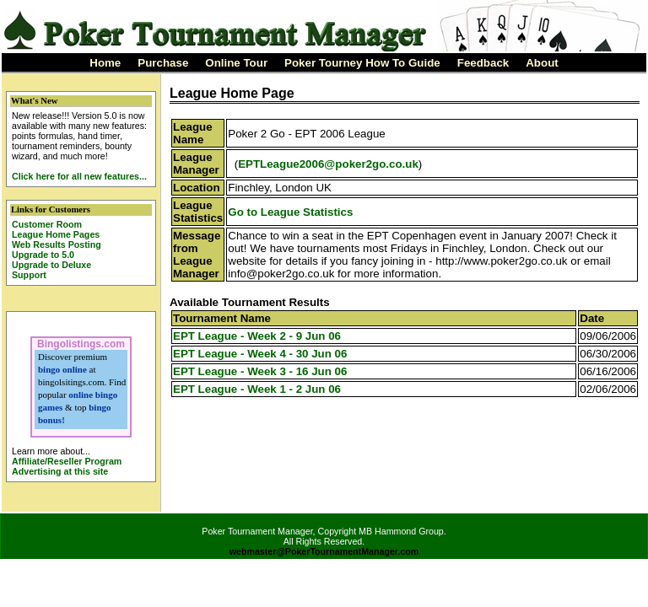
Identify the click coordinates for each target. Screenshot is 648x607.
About (542, 62)
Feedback (483, 62)
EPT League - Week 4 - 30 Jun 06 (260, 353)
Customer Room (47, 224)
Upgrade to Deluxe (51, 265)
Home (105, 62)
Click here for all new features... (79, 176)
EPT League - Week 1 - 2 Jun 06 (257, 389)
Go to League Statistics (290, 212)
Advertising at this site (60, 471)
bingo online (62, 369)
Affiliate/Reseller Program (67, 461)
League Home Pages (56, 234)
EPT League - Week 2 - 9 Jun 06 (257, 336)
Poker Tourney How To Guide (362, 62)
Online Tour (236, 62)
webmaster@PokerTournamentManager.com (324, 551)
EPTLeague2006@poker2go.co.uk (328, 164)
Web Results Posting (56, 244)
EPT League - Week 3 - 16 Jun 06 (260, 371)
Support (29, 275)
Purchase (163, 62)
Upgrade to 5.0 (43, 255)
